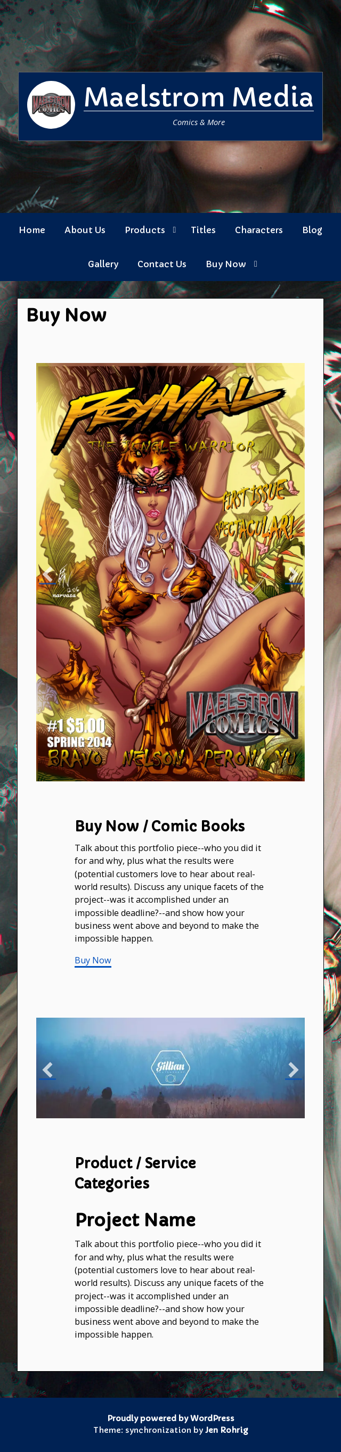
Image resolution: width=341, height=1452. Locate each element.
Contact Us (161, 264)
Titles (203, 230)
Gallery (103, 264)
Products (145, 230)
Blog (312, 230)
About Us (84, 230)
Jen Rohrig (226, 1430)
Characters (259, 230)
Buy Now (226, 264)
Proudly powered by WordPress (170, 1418)
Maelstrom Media (199, 97)
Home (32, 230)
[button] (47, 575)
